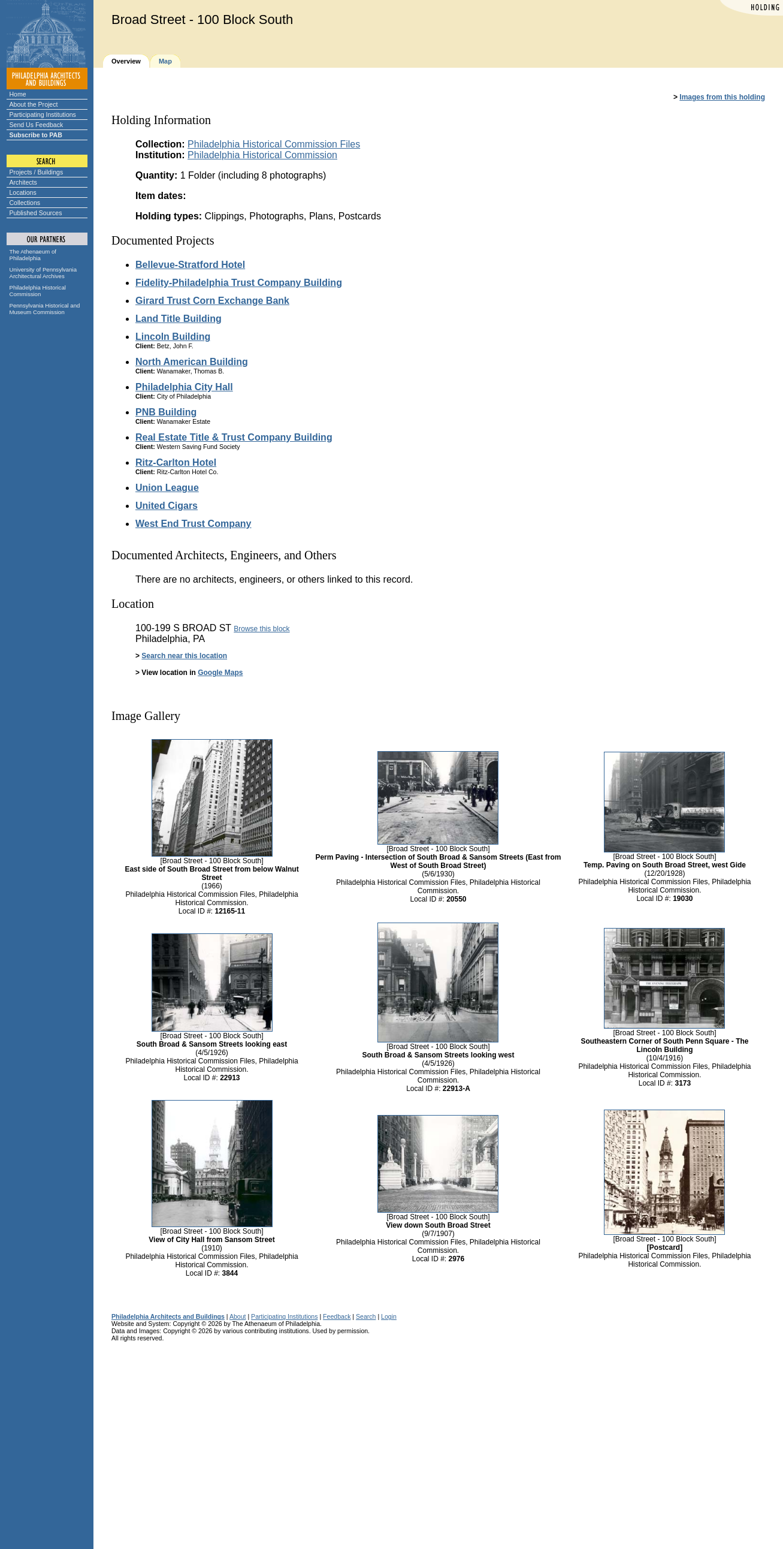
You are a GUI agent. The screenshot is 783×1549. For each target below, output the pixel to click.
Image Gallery (145, 715)
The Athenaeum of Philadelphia (33, 254)
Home (18, 94)
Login (389, 1316)
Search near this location (184, 656)
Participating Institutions (43, 114)
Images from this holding (722, 97)
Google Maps (220, 672)
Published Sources (36, 212)
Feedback (336, 1316)
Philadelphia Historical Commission (38, 290)
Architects (23, 182)
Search (366, 1316)
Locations (23, 192)
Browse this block (261, 629)
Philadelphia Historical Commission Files (274, 144)
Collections (25, 202)
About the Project (34, 104)
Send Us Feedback (37, 124)
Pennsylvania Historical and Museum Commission (45, 308)
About (237, 1316)
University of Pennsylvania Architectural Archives (43, 272)
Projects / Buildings (37, 172)
